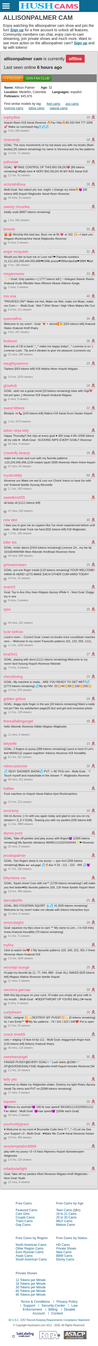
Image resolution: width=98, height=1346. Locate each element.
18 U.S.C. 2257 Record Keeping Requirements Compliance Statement (49, 1320)
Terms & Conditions (35, 1301)
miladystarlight (15, 1169)
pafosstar (11, 162)
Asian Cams (24, 1256)
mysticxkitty (12, 475)
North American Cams (31, 1245)
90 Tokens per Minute (31, 1294)
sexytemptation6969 (19, 1146)
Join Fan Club (37, 78)
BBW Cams (64, 1256)
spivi (7, 609)
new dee (10, 520)
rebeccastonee (15, 766)
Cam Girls (23, 1214)
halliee (8, 788)
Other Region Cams (29, 1248)
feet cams (53, 104)
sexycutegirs (13, 922)
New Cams (64, 1252)
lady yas (10, 1079)
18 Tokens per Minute (31, 1284)
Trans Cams (24, 1221)
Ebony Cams (65, 1259)
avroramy (11, 811)
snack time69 (14, 1034)
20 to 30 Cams (66, 1217)
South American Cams (31, 1259)
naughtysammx (15, 363)
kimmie (9, 229)
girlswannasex (15, 565)
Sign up (17, 30)
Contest (57, 1313)
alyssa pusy (12, 833)
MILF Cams (64, 1221)
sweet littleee (14, 408)
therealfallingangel (18, 721)
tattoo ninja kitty (16, 430)
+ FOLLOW (13, 78)
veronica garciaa (16, 990)
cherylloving (13, 677)
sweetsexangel (15, 1057)
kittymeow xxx (14, 878)
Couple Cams (25, 1217)
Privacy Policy (67, 1301)
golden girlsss (14, 699)
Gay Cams (23, 1225)
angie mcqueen (15, 252)
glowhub (10, 386)
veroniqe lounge (16, 967)
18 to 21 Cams (66, 1214)
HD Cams (63, 1245)
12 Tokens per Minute (31, 1280)
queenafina (12, 319)
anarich (9, 587)
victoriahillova (14, 184)
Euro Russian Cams (30, 1252)
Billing (52, 1309)
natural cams (59, 108)
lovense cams (13, 108)
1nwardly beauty (16, 453)
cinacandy (11, 140)
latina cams (36, 108)
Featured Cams (26, 1210)
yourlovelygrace (16, 1124)
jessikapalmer (14, 855)
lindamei (10, 341)
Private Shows (66, 1248)
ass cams (72, 104)
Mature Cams (65, 1225)
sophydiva (11, 117)
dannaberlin (12, 900)
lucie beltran (13, 632)
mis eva (9, 296)
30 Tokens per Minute (31, 1287)
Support (29, 1305)
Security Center (53, 1305)
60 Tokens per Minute (31, 1291)
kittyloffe (10, 744)
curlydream (12, 1012)
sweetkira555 (14, 497)
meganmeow (13, 274)
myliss (8, 945)
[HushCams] (49, 9)
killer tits (10, 542)
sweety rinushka (16, 207)
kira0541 (10, 654)
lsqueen (9, 1102)
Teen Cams (64, 1210)
